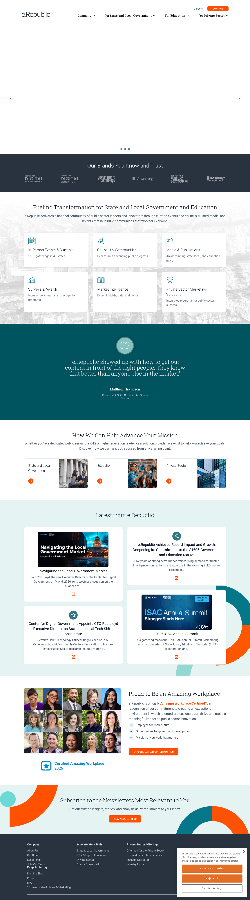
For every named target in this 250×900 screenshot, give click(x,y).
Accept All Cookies (213, 868)
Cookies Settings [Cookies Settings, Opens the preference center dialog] (212, 888)
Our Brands (34, 855)
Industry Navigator (136, 860)
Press (177, 855)
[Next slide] (239, 98)
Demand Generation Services (142, 855)
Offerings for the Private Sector (144, 850)
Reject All (213, 878)
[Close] (244, 851)
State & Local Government (92, 850)
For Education (175, 15)
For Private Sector (211, 15)
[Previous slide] (10, 98)
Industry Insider (134, 864)
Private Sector (84, 860)
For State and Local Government (128, 15)
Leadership (34, 860)
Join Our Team (36, 864)
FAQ (176, 860)
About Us (33, 850)
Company (84, 15)
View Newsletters (125, 819)
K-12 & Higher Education (91, 855)
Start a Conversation (88, 864)
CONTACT (218, 8)
